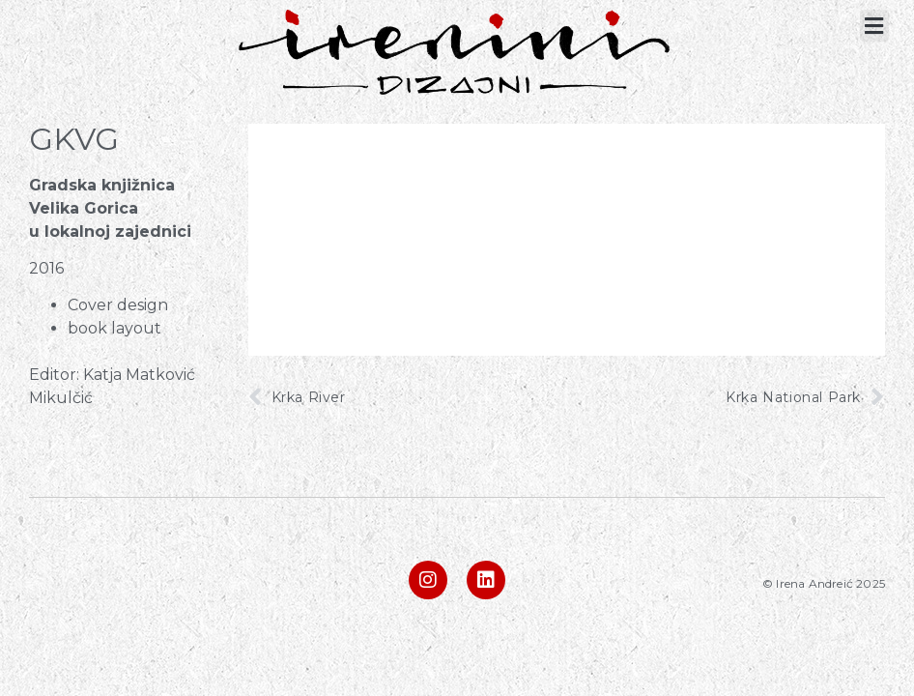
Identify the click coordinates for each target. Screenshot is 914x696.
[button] (874, 26)
